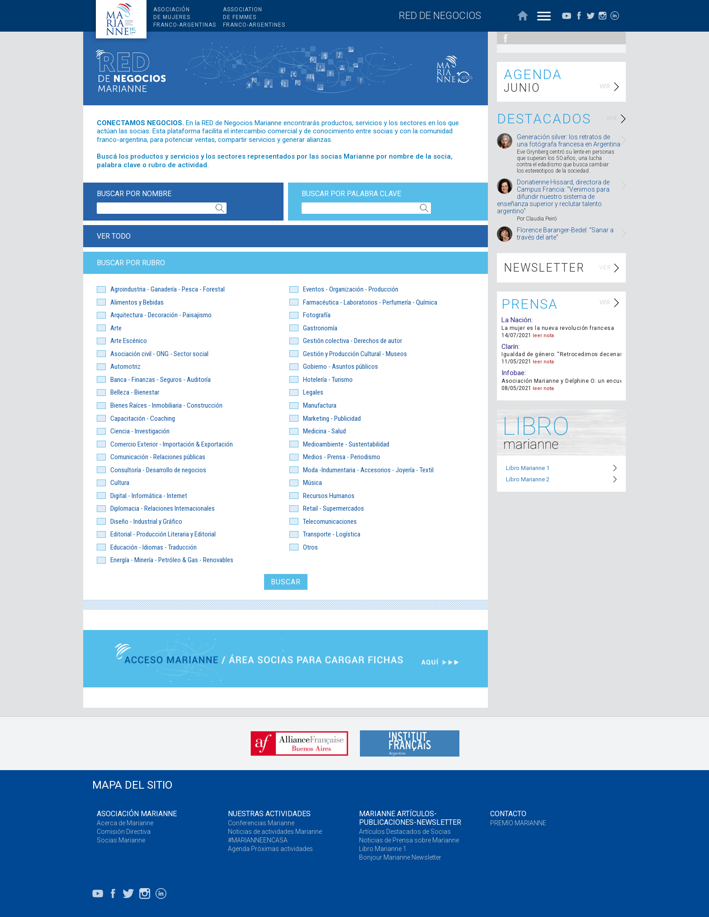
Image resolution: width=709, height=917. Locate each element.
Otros (310, 547)
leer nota (543, 336)
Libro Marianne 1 (527, 468)
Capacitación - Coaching (142, 418)
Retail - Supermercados (333, 508)
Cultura (119, 483)
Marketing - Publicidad (332, 418)
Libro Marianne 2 (527, 479)
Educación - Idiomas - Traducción (153, 547)
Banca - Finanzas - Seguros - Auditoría (160, 380)
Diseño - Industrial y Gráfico (146, 521)
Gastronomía (320, 328)
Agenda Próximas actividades (270, 848)
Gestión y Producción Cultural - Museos (355, 354)
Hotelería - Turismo (328, 380)
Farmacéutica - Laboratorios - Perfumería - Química (370, 302)
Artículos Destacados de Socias (405, 831)
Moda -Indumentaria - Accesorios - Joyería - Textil (368, 470)
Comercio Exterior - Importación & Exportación (171, 444)
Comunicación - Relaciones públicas (157, 457)
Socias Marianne (121, 840)
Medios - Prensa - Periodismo (341, 457)
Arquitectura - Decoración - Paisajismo (161, 315)
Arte (116, 328)
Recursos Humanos (328, 496)
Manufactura (319, 405)
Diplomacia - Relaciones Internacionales (162, 508)
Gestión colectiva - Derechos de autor (352, 341)
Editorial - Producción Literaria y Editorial (163, 534)
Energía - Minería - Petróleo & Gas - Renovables (171, 560)
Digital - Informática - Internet (148, 496)
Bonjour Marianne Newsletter (400, 857)
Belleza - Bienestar (134, 392)
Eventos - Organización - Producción (350, 289)
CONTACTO (508, 813)
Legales (313, 392)
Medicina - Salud (324, 431)
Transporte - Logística (331, 534)
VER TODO (114, 236)
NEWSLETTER (544, 267)
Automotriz (125, 366)
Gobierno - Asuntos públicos (340, 366)
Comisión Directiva (124, 831)
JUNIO (522, 87)
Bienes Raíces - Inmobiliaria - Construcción (166, 405)
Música (312, 483)
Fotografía (317, 315)
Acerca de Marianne (125, 823)
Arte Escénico (128, 341)
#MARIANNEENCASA (258, 840)
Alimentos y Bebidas (137, 302)
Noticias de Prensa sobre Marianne (409, 840)
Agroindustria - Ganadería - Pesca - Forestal (167, 289)
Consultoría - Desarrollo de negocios (158, 470)
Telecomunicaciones (330, 521)
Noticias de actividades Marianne (275, 831)
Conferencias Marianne (261, 823)
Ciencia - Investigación (140, 431)
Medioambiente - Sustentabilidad (346, 444)
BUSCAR (286, 582)
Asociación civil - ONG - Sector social (159, 354)
